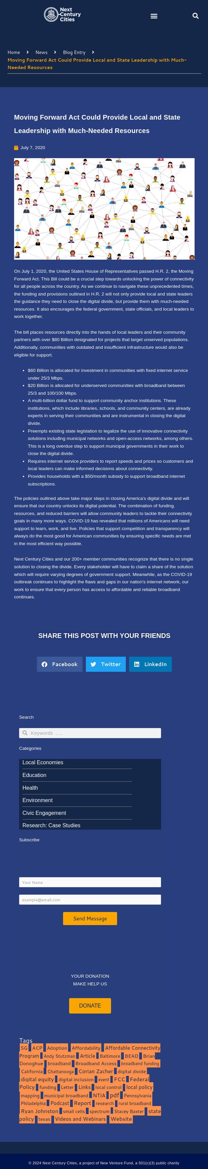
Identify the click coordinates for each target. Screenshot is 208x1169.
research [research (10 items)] (105, 1103)
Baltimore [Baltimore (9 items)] (110, 1056)
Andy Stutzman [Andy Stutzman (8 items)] (59, 1056)
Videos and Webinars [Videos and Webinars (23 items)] (80, 1118)
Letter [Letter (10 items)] (67, 1087)
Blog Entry (74, 52)
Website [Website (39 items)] (121, 1118)
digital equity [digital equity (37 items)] (37, 1079)
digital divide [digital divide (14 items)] (132, 1071)
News (41, 52)
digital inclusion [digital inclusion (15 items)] (76, 1079)
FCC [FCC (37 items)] (119, 1079)
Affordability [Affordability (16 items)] (86, 1047)
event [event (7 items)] (103, 1080)
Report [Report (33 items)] (82, 1103)
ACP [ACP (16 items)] (37, 1047)
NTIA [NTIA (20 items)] (99, 1095)
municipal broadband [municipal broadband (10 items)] (66, 1095)
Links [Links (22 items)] (84, 1087)
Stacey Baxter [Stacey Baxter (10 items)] (129, 1111)
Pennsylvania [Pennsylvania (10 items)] (137, 1095)
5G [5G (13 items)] (24, 1047)
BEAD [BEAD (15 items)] (132, 1055)
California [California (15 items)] (32, 1071)
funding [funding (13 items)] (47, 1087)
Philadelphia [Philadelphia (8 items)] (33, 1103)
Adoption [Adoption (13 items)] (57, 1047)
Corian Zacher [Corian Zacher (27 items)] (96, 1071)
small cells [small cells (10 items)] (74, 1111)
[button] (153, 15)
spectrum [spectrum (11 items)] (100, 1111)
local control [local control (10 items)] (108, 1087)
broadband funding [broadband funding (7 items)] (140, 1063)
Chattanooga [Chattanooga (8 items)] (60, 1071)
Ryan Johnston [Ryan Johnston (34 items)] (39, 1111)
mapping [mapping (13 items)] (30, 1095)
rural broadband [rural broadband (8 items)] (134, 1103)
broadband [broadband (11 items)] (59, 1063)
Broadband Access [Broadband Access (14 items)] (96, 1063)
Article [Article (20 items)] (87, 1055)
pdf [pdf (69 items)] (114, 1095)
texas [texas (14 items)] (44, 1118)
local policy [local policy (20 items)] (139, 1087)
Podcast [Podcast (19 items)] (59, 1103)
